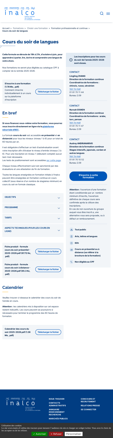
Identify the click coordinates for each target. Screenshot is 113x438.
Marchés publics (58, 418)
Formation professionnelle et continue (69, 28)
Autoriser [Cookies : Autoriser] (39, 433)
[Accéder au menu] (108, 13)
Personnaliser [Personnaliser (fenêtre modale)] (73, 433)
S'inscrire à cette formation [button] (88, 176)
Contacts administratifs (57, 404)
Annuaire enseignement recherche (57, 412)
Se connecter (88, 409)
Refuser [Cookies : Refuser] (56, 433)
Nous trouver (56, 399)
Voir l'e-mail (74, 89)
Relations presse (90, 405)
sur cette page (53, 160)
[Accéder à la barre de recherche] (101, 13)
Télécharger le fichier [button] (48, 91)
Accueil (6, 28)
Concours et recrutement (88, 400)
